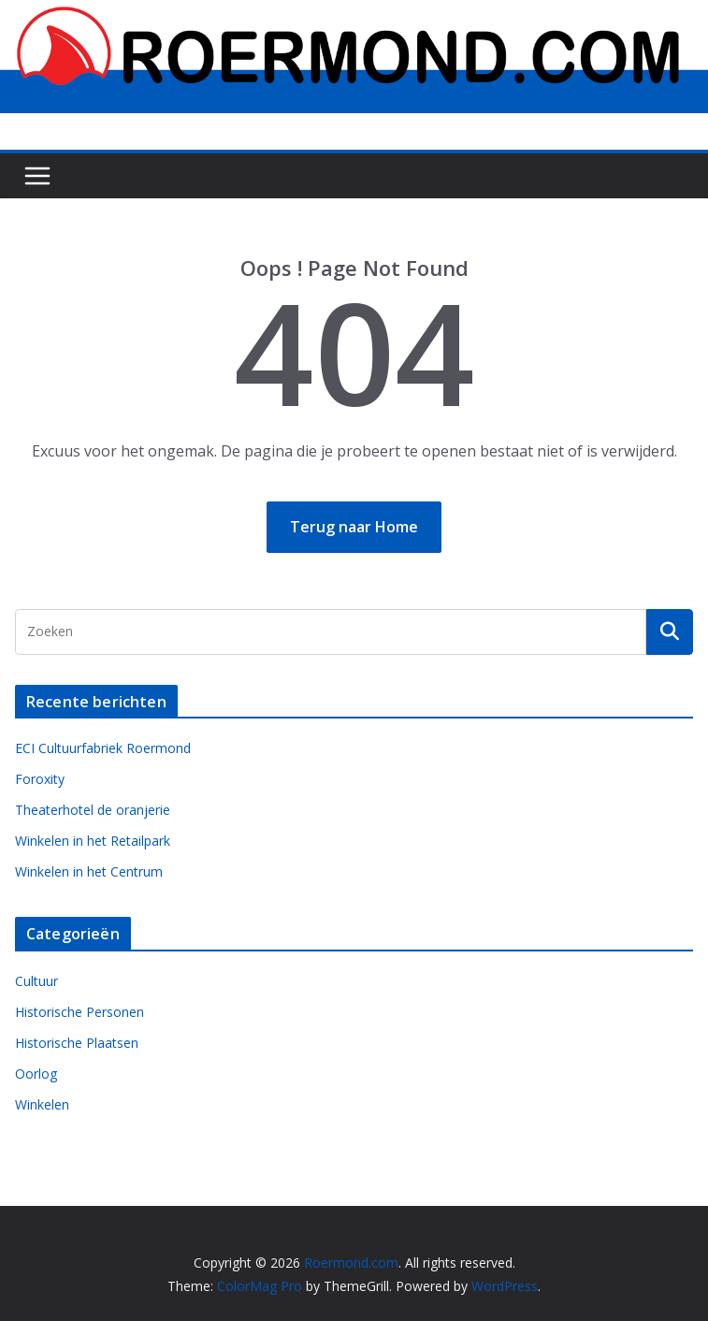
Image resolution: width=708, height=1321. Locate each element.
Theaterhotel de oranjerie (92, 810)
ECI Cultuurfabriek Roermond (103, 748)
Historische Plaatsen (76, 1043)
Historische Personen (79, 1012)
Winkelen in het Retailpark (92, 840)
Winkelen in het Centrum (89, 871)
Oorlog (36, 1073)
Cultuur (36, 981)
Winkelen (42, 1104)
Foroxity (40, 779)
